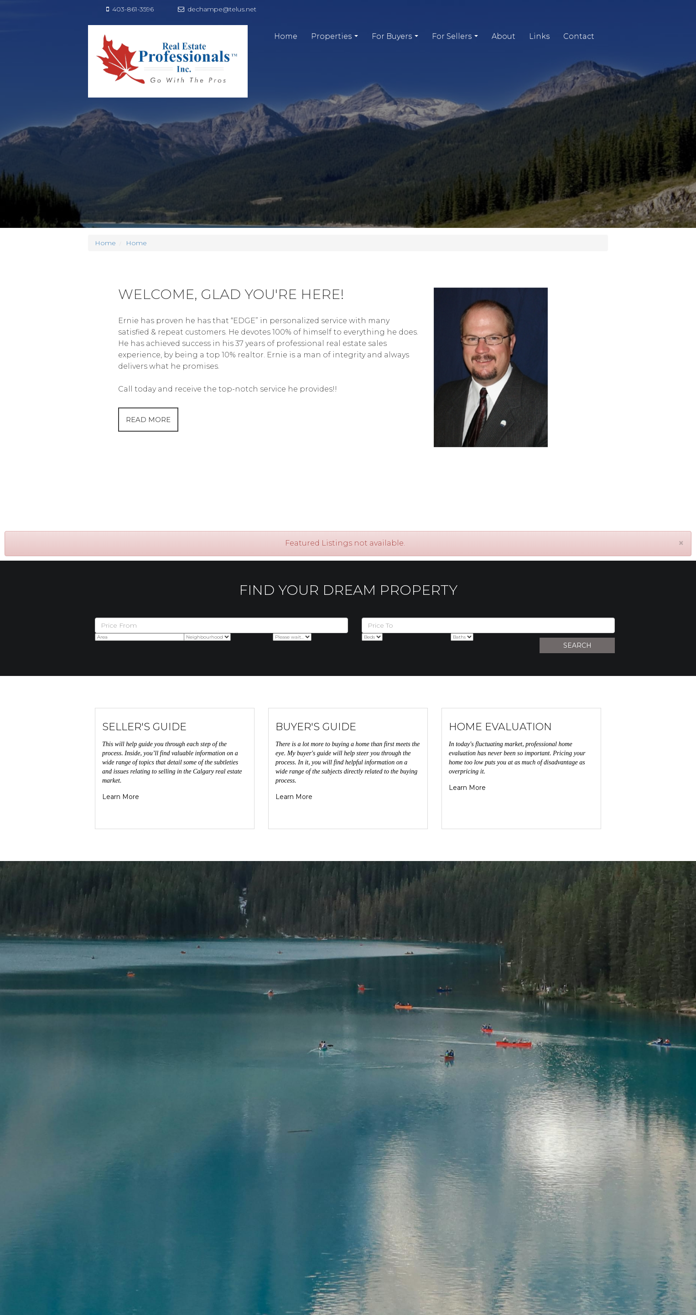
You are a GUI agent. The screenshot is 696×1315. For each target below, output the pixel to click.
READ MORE (148, 419)
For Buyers (396, 39)
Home (285, 36)
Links (539, 36)
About (503, 36)
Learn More (120, 797)
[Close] (681, 543)
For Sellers (456, 39)
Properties (335, 39)
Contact (578, 36)
